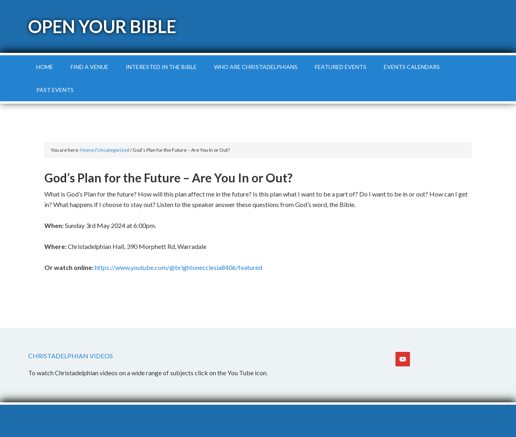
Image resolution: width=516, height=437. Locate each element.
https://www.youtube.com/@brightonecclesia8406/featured (178, 267)
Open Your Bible (102, 26)
